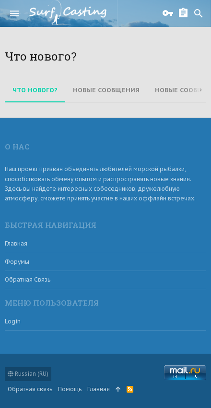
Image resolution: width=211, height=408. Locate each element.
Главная (16, 243)
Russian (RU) (28, 373)
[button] (14, 13)
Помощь (70, 389)
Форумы (17, 261)
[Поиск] (198, 13)
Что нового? (35, 90)
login (13, 321)
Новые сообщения (106, 90)
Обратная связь (27, 279)
